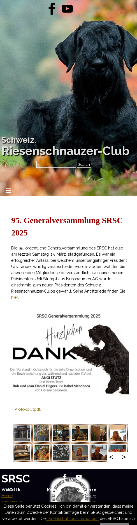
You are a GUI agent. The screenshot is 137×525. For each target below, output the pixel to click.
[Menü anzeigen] (8, 190)
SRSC (15, 478)
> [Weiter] (124, 457)
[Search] (56, 164)
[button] (22, 433)
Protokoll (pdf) (28, 409)
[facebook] (52, 9)
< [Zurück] (111, 457)
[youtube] (67, 9)
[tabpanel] (69, 257)
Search (84, 164)
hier (14, 297)
